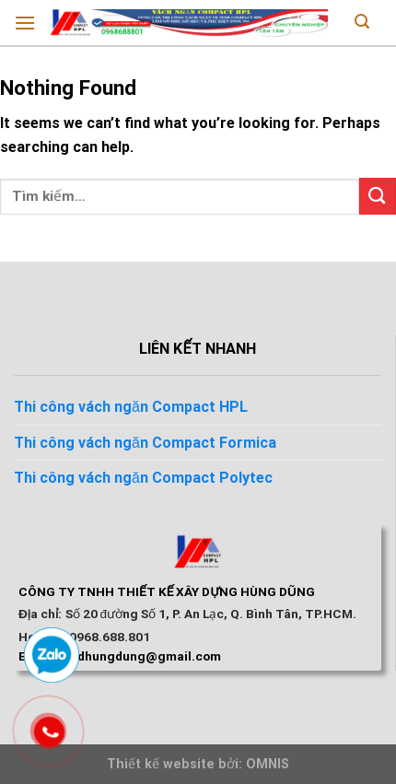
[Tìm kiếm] (362, 23)
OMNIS (267, 764)
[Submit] (377, 196)
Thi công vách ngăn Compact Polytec (143, 477)
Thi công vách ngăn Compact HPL (131, 406)
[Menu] (25, 22)
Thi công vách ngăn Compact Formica (145, 442)
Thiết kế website (161, 764)
